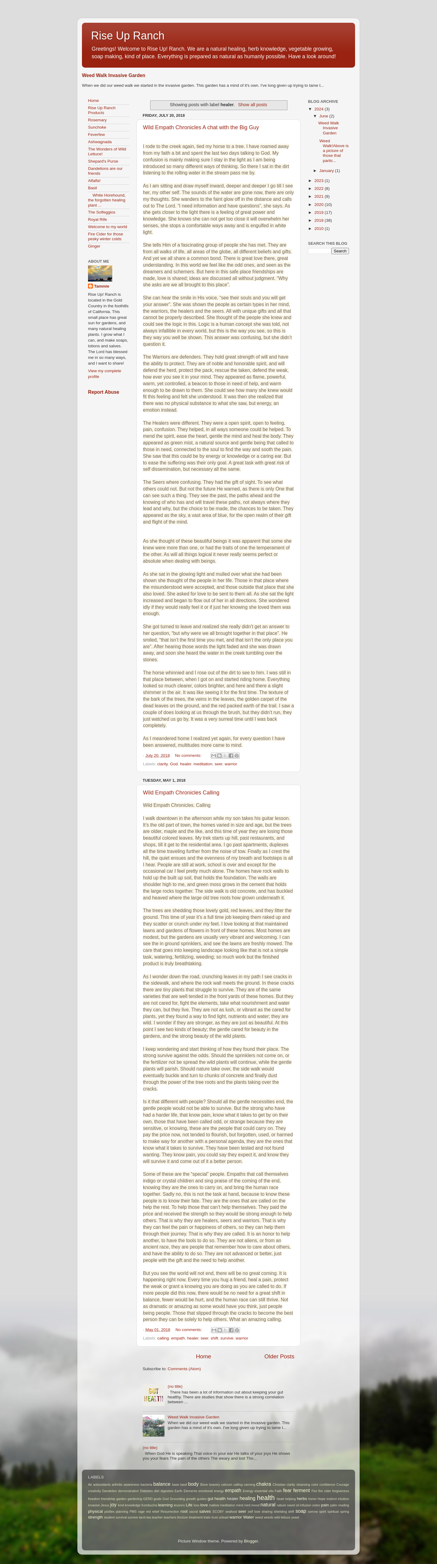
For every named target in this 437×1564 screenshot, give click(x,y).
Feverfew (96, 134)
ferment (301, 1490)
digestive (167, 1491)
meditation (202, 764)
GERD (148, 1499)
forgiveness (340, 1491)
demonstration (128, 1491)
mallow (214, 1505)
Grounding (177, 1499)
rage (141, 1511)
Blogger (251, 1541)
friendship (108, 1499)
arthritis (117, 1484)
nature (281, 1505)
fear (287, 1490)
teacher (157, 1517)
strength (95, 1517)
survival (121, 1517)
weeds (268, 1517)
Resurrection (170, 1511)
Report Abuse (103, 392)
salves (205, 1511)
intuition (343, 1499)
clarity (162, 764)
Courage (343, 1484)
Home (203, 1356)
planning (122, 1511)
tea (148, 1517)
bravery (214, 1484)
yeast (295, 1517)
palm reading (339, 1505)
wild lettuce (282, 1517)
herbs (302, 1498)
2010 (319, 228)
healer (185, 764)
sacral (193, 1511)
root (184, 1511)
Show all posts (252, 104)
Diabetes (146, 1491)
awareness (131, 1484)
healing (247, 1498)
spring (344, 1511)
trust (215, 1517)
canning (249, 1484)
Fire (314, 1491)
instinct (332, 1499)
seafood (231, 1511)
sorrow (313, 1511)
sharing (267, 1511)
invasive (94, 1505)
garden (121, 1499)
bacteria (146, 1484)
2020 (319, 204)
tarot (142, 1517)
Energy (248, 1491)
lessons (179, 1505)
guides (202, 1499)
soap (301, 1511)
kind (121, 1505)
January (327, 170)
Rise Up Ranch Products (102, 110)
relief (155, 1511)
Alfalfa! (94, 180)
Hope (322, 1499)
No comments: (189, 755)
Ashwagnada (100, 142)
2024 (319, 109)
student (109, 1517)
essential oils (264, 1491)
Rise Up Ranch (127, 35)
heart (280, 1499)
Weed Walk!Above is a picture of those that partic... (333, 151)
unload (224, 1517)
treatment (196, 1517)
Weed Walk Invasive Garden (113, 75)
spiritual (333, 1511)
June (324, 116)
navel (291, 1505)
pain (325, 1505)
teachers (170, 1517)
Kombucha (149, 1505)
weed (259, 1517)
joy (113, 1504)
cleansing (303, 1484)
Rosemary (97, 120)
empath (178, 1338)
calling (163, 1338)
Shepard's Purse (103, 161)
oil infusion (303, 1505)
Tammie (101, 286)
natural (268, 1504)
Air (90, 1484)
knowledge (133, 1505)
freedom (94, 1499)
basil (183, 1484)
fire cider (324, 1491)
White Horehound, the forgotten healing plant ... (107, 200)
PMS (133, 1511)
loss (196, 1505)
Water (248, 1517)
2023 (319, 180)
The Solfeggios (101, 212)
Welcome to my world (107, 226)
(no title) (175, 1386)
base (175, 1484)
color (314, 1484)
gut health (217, 1498)
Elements (190, 1491)
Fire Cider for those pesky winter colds (105, 236)
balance (162, 1484)
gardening (134, 1499)
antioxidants (102, 1484)
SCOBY (218, 1511)
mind (239, 1505)
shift (214, 1338)
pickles (109, 1511)
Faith (278, 1491)
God (174, 764)
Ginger (94, 246)
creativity (94, 1491)
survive (226, 1338)
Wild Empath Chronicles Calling (181, 793)
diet (156, 1491)
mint (247, 1505)
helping (290, 1499)
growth (191, 1499)
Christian (279, 1484)
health (266, 1498)
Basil (92, 188)
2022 (319, 188)
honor (312, 1499)
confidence (327, 1484)
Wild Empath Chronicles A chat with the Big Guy (201, 127)
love (204, 1505)
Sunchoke (97, 127)
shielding (280, 1511)
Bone (204, 1484)
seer (218, 764)
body (193, 1484)
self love (254, 1511)
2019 (319, 212)
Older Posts (279, 1356)
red (148, 1511)
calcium (226, 1484)
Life (189, 1505)
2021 (319, 196)
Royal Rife (97, 219)
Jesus (105, 1505)
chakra (263, 1484)
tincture (182, 1517)
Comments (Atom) (184, 1369)
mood (255, 1505)
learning (165, 1505)
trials (207, 1517)
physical (95, 1511)
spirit (322, 1511)
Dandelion (109, 1491)
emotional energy (211, 1491)
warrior (231, 764)
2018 (319, 220)
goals (157, 1499)
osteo (316, 1505)
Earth (178, 1491)
